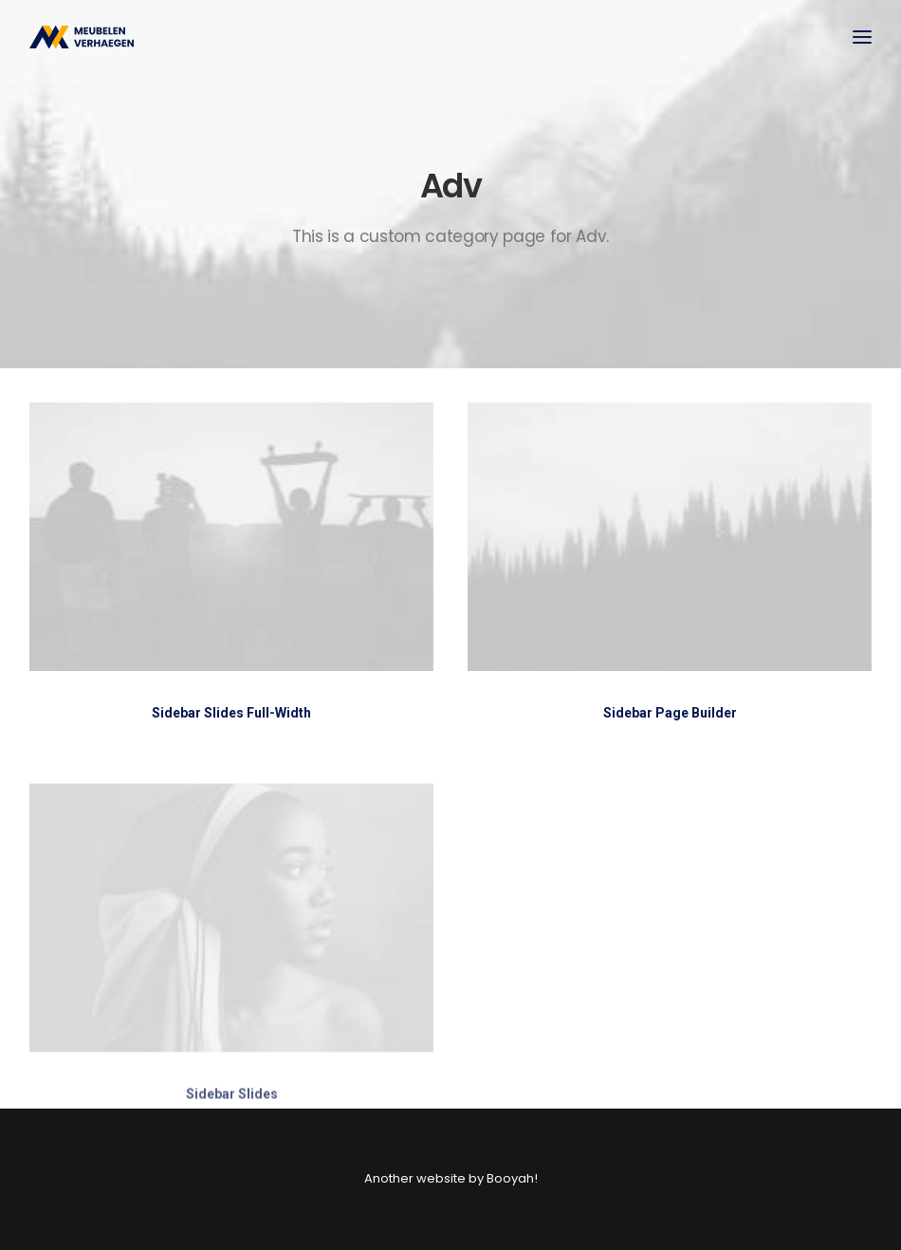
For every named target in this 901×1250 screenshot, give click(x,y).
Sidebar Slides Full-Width (231, 712)
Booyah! (512, 1178)
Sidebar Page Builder (670, 713)
